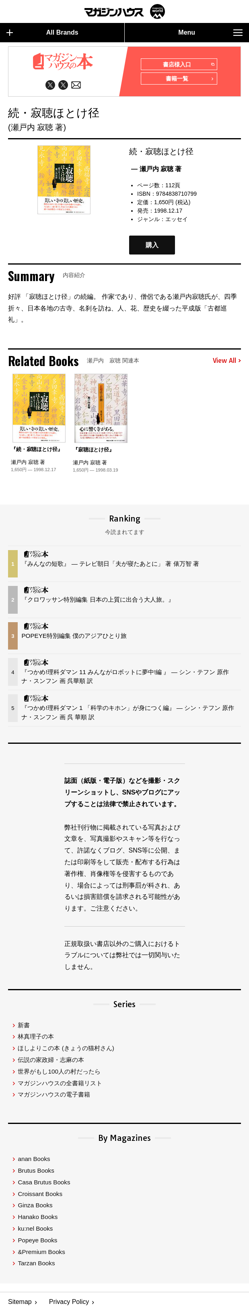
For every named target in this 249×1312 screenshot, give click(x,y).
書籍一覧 (190, 79)
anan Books (34, 1159)
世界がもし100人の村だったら (59, 1071)
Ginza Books (35, 1205)
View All (227, 360)
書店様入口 (188, 65)
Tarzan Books (36, 1263)
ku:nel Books (35, 1228)
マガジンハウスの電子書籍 (54, 1094)
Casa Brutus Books (44, 1182)
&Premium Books (41, 1251)
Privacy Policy (69, 1302)
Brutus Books (36, 1170)
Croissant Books (40, 1193)
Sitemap (20, 1302)
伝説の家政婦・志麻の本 (51, 1060)
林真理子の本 (36, 1036)
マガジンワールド (124, 11)
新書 (24, 1025)
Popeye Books (37, 1240)
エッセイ (176, 219)
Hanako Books (38, 1217)
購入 (152, 245)
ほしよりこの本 (66, 1048)
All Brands (42, 32)
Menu (210, 32)
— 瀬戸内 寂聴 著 (156, 169)
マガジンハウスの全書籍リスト (60, 1083)
